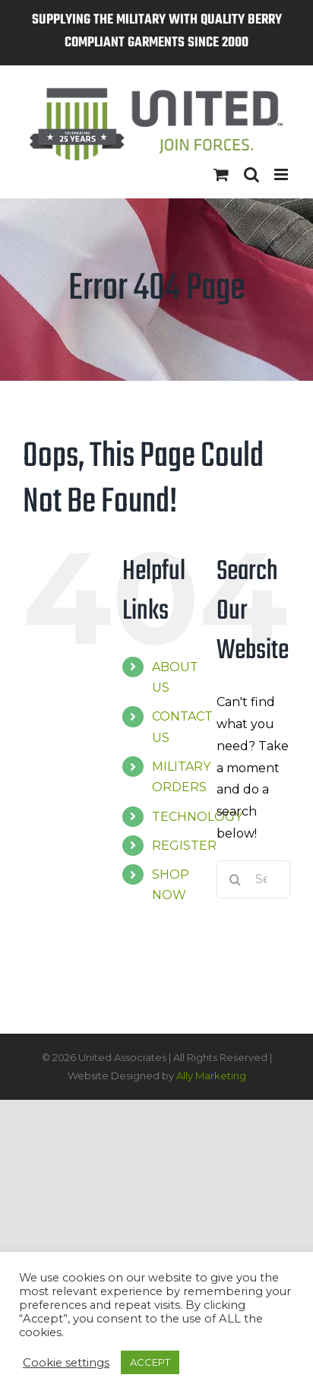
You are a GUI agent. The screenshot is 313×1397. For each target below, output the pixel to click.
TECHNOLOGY (197, 816)
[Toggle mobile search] (251, 174)
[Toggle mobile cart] (221, 174)
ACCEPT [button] (150, 1362)
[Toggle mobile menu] (282, 174)
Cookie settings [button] (66, 1363)
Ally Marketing (211, 1075)
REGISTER (184, 845)
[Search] (236, 879)
